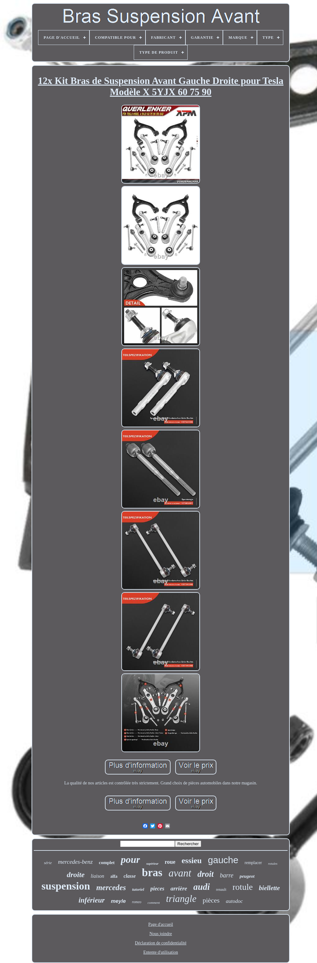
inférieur (92, 900)
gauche (223, 860)
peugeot (247, 876)
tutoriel (138, 889)
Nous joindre (161, 933)
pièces (210, 900)
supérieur (152, 863)
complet (107, 862)
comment (154, 902)
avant (179, 873)
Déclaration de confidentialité (160, 943)
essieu (192, 860)
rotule (242, 887)
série (48, 862)
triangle (181, 898)
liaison (97, 876)
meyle (118, 901)
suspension (65, 886)
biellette (269, 888)
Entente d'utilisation (160, 952)
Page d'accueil (160, 924)
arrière (179, 888)
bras (152, 873)
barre (226, 875)
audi (201, 887)
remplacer (253, 862)
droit (206, 874)
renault (221, 889)
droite (76, 875)
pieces (157, 888)
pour (130, 859)
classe (130, 876)
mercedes (111, 887)
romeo (136, 902)
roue (170, 862)
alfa (114, 876)
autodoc (234, 901)
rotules (272, 863)
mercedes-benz (75, 862)
